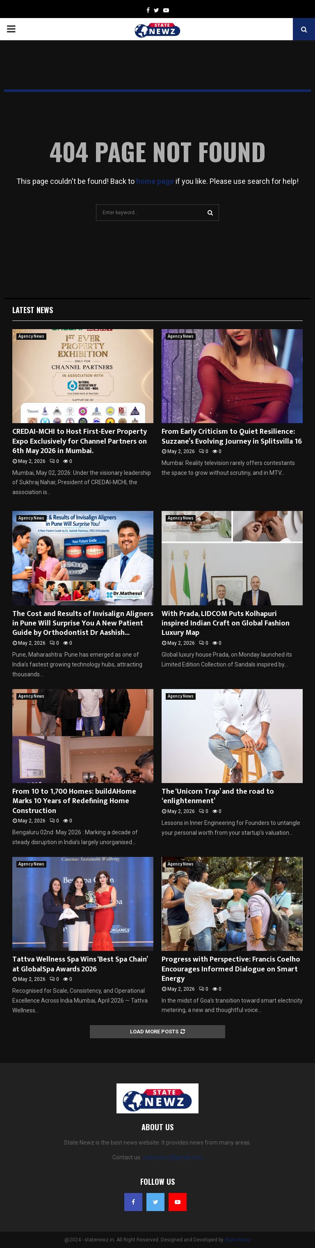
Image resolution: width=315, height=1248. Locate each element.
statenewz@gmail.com (173, 1157)
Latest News (32, 310)
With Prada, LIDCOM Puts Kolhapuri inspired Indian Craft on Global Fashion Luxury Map (226, 623)
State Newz (238, 1240)
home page (155, 181)
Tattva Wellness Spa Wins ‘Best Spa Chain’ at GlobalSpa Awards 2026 (79, 964)
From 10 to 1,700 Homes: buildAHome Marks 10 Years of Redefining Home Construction (74, 801)
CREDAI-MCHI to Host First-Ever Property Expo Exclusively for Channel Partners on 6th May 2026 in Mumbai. (79, 441)
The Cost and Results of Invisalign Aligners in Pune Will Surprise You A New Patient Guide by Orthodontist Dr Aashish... (82, 623)
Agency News (31, 336)
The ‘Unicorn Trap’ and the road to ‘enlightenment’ (218, 796)
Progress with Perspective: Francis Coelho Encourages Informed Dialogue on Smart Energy (231, 969)
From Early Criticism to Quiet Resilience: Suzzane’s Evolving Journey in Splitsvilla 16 (232, 436)
